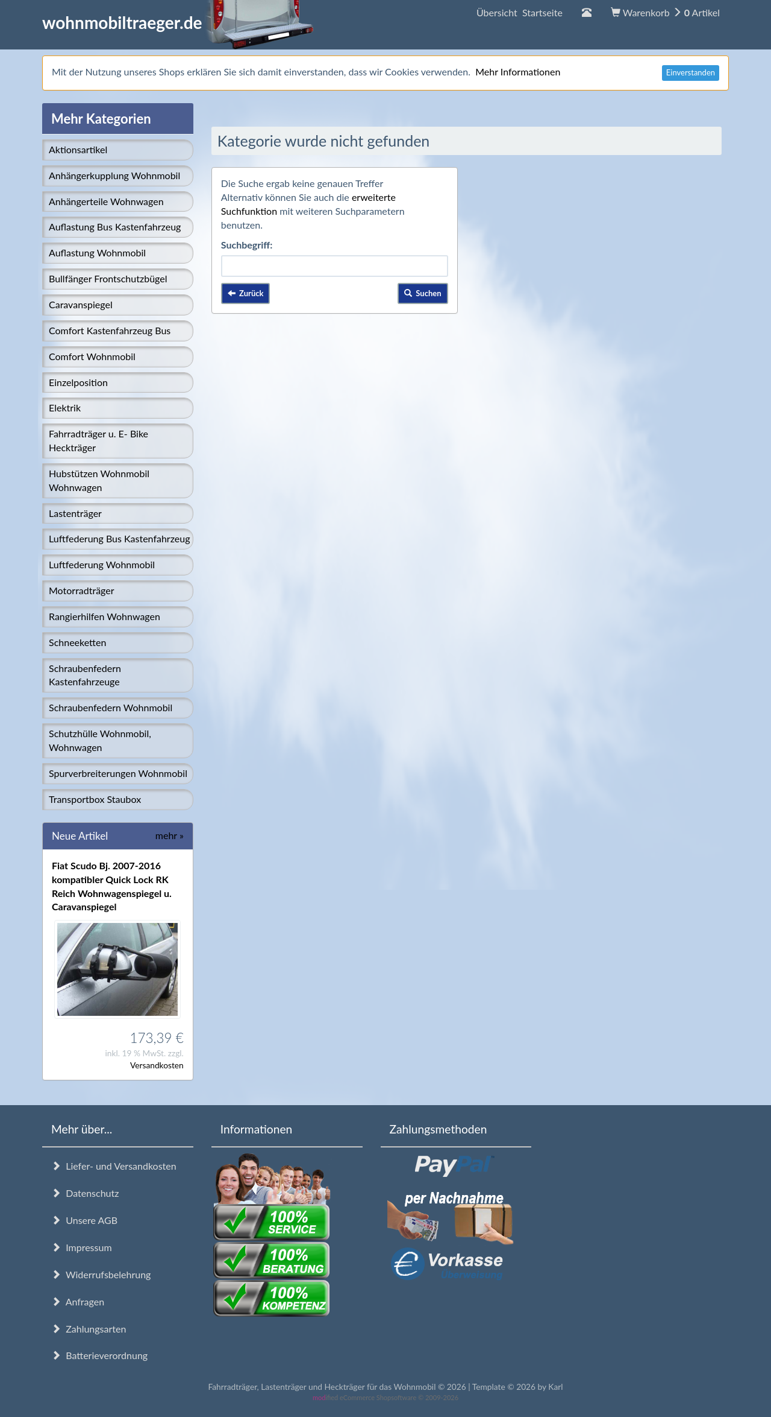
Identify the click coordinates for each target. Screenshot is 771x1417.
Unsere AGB (84, 1220)
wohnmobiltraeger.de (178, 22)
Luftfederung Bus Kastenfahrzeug (119, 538)
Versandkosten (157, 1065)
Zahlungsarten (88, 1328)
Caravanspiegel (81, 304)
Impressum (81, 1247)
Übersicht (519, 12)
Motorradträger (81, 590)
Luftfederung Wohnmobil (102, 564)
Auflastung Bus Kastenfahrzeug (115, 226)
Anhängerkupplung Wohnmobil (114, 175)
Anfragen (77, 1301)
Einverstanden (690, 72)
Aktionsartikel (78, 149)
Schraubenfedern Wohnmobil (110, 707)
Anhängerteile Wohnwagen (106, 201)
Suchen (423, 293)
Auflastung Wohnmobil (97, 252)
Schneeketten (77, 642)
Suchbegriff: (247, 244)
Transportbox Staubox (95, 799)
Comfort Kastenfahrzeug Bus (109, 330)
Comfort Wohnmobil (92, 356)
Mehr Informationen (517, 71)
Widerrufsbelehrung (101, 1274)
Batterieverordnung (99, 1355)
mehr (169, 835)
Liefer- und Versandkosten (113, 1165)
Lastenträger (75, 513)
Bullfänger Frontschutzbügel (108, 278)
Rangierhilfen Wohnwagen (104, 616)
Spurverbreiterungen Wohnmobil (118, 773)
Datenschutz (85, 1193)
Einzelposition (78, 382)
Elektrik (65, 407)
